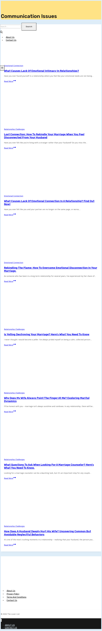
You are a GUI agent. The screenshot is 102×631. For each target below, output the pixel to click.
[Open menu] (2, 68)
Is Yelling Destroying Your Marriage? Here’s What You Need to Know (46, 334)
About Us (10, 37)
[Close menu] (1, 620)
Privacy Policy (13, 594)
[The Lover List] (9, 21)
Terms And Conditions (16, 597)
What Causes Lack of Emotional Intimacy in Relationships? (41, 70)
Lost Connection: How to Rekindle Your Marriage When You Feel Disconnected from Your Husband (44, 136)
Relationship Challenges (14, 129)
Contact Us (11, 40)
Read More (10, 81)
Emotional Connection (13, 196)
